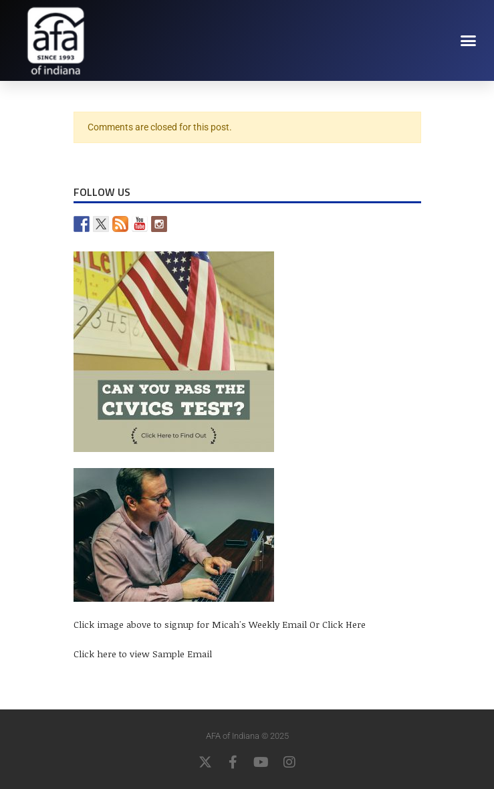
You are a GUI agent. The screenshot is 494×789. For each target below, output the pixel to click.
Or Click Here (338, 624)
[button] (468, 40)
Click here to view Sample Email (143, 653)
